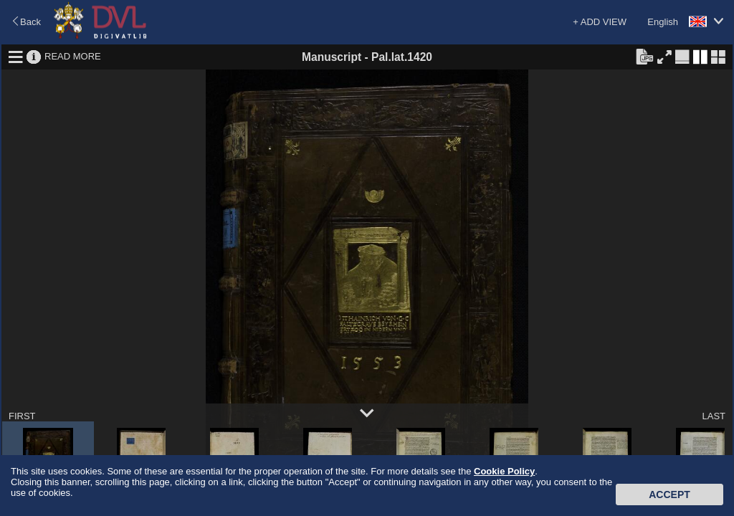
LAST (713, 416)
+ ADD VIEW (599, 21)
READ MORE (72, 56)
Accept (669, 494)
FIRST (22, 416)
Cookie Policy (504, 471)
